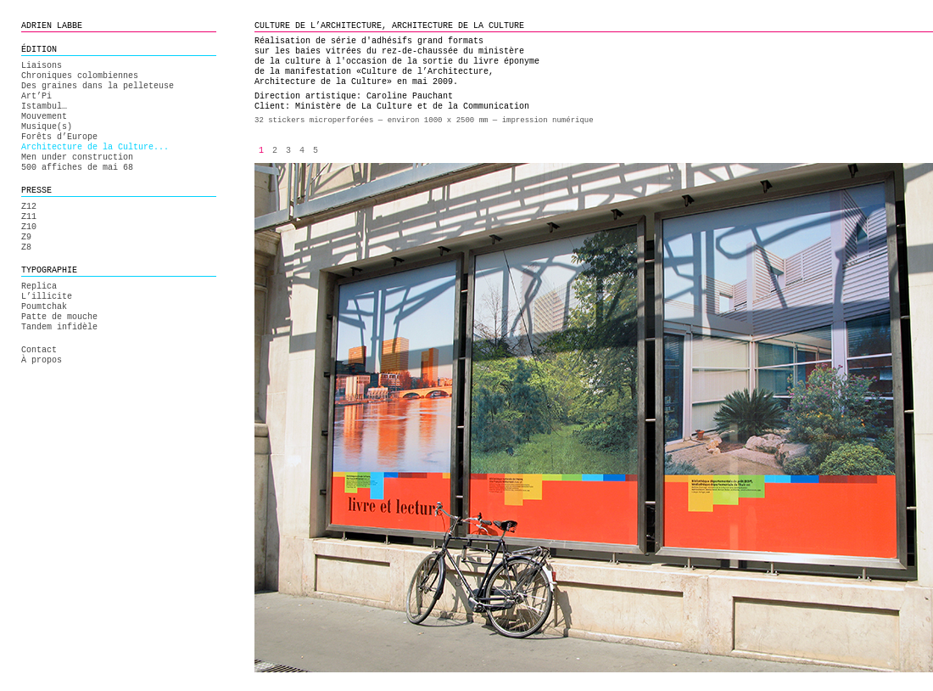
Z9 (26, 237)
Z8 (26, 247)
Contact (39, 350)
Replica (39, 286)
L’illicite (46, 296)
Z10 (28, 227)
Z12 (28, 206)
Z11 (28, 217)
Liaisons (41, 65)
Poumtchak (44, 307)
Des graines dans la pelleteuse (97, 86)
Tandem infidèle (59, 327)
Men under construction (77, 157)
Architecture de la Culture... (95, 147)
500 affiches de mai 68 (77, 167)
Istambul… (44, 106)
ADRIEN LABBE (51, 26)
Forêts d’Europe (59, 137)
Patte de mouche (59, 317)
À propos (41, 360)
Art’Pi (36, 96)
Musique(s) (46, 127)
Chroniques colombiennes (79, 76)
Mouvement (44, 116)
